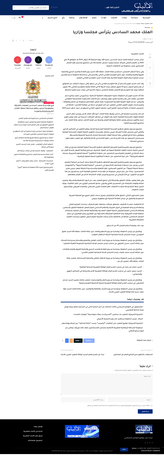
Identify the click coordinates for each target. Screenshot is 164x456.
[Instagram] (52, 7)
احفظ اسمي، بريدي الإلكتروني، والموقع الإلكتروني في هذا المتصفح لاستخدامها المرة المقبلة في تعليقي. (118, 407)
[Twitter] (55, 7)
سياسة (147, 27)
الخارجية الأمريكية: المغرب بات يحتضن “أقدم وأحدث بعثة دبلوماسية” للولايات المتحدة (108, 315)
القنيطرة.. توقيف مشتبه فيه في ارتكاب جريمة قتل (35, 150)
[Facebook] (57, 7)
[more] (42, 18)
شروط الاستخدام (145, 450)
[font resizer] (19, 17)
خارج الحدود (48, 102)
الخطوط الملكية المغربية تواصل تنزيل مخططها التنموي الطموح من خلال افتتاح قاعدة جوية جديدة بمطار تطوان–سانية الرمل (34, 124)
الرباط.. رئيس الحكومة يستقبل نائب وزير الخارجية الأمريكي (120, 319)
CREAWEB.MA (55, 453)
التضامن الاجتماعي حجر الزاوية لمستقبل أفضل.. (35, 118)
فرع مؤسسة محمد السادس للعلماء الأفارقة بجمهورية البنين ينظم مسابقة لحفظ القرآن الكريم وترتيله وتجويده (34, 108)
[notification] (23, 18)
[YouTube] (53, 7)
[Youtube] (17, 62)
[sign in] (27, 18)
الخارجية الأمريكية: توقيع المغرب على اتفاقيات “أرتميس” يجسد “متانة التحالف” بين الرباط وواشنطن (102, 323)
